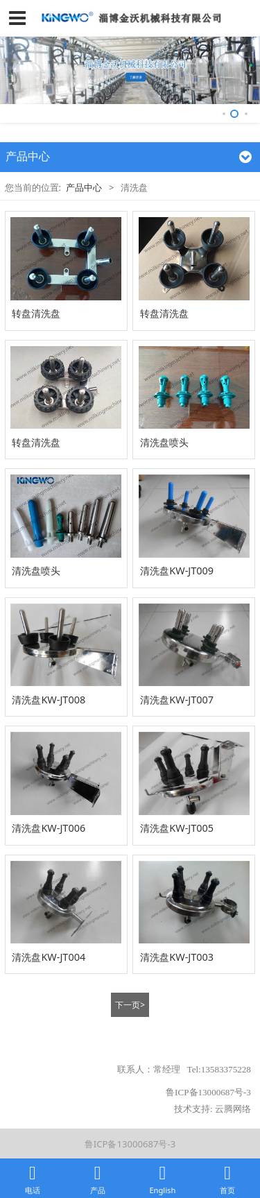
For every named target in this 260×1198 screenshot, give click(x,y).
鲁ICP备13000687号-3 (130, 1144)
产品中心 (84, 187)
